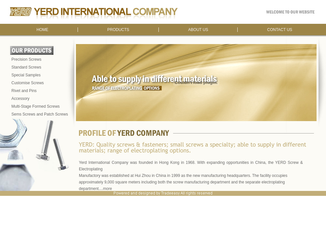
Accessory (20, 98)
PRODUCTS (118, 29)
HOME (42, 29)
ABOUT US (198, 29)
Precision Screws (26, 59)
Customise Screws (27, 83)
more (107, 188)
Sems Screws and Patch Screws (39, 114)
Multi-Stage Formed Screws (35, 106)
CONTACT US (279, 29)
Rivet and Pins (24, 90)
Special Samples (25, 75)
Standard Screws (26, 67)
